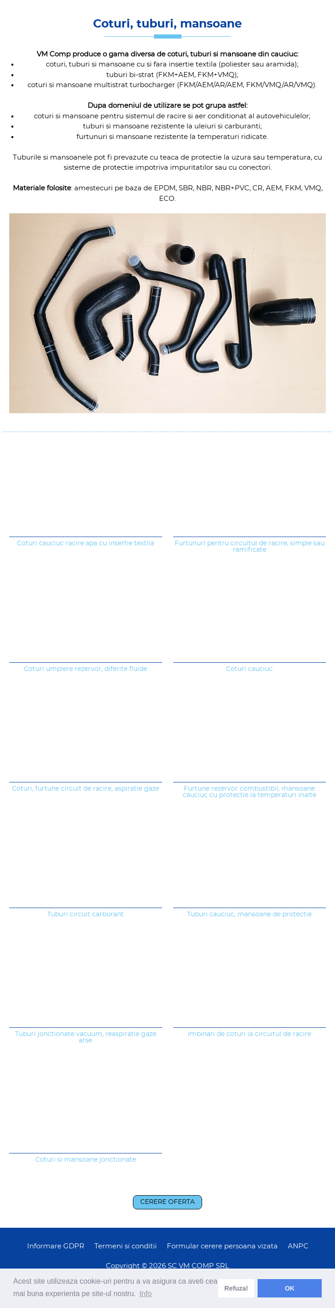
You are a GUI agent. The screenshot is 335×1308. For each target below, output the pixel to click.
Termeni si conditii (125, 1246)
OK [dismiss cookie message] (290, 1288)
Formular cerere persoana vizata (222, 1246)
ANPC (298, 1246)
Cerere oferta (167, 1202)
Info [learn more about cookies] (145, 1293)
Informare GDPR (55, 1246)
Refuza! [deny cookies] (236, 1288)
